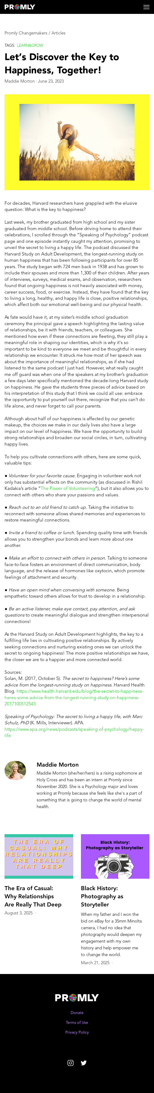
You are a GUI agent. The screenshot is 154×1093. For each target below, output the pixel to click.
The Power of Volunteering (68, 489)
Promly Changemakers (26, 33)
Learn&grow (30, 46)
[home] (26, 7)
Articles (58, 33)
